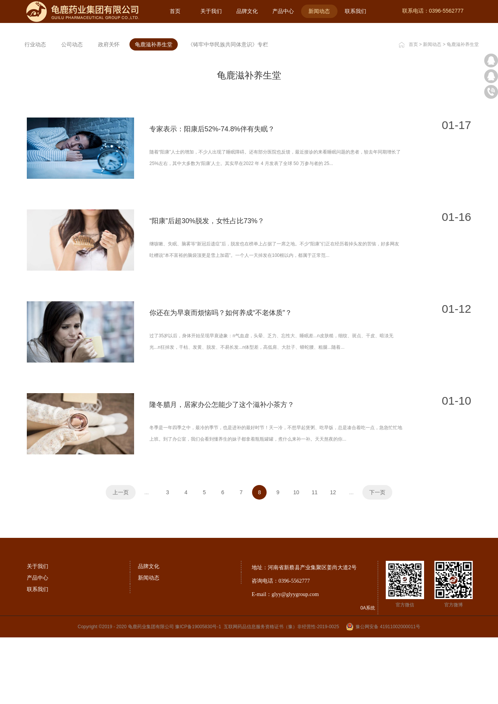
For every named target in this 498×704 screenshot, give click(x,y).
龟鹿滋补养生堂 (463, 142)
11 (315, 591)
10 (296, 591)
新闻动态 (432, 142)
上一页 (121, 591)
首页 (175, 11)
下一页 (377, 591)
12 (333, 591)
